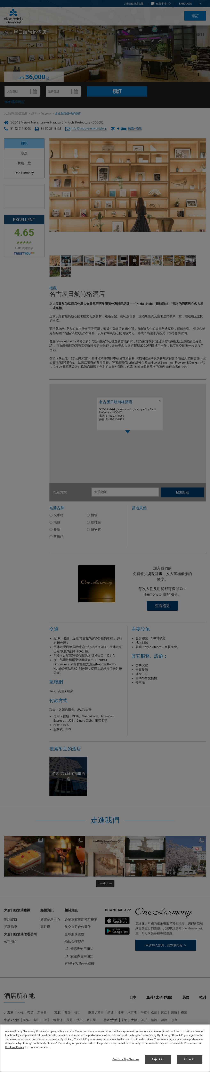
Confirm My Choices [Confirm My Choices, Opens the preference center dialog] (125, 1059)
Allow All (189, 1059)
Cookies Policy (14, 1047)
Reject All (158, 1059)
